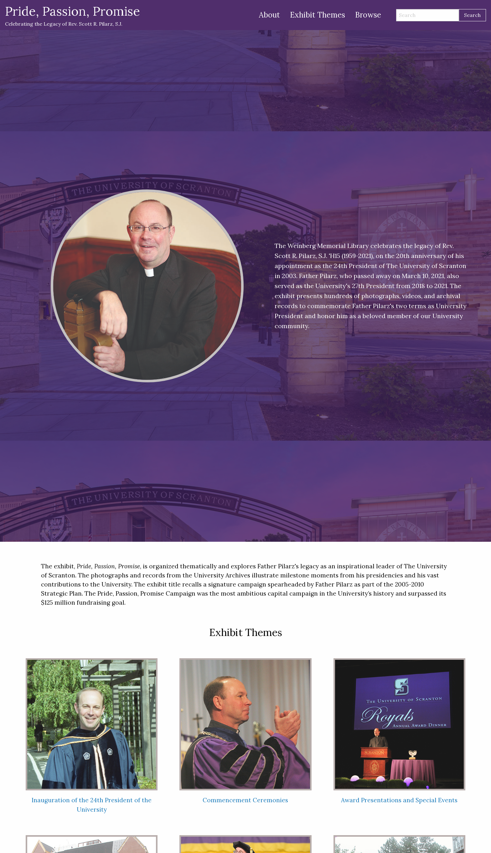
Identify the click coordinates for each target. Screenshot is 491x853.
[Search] (427, 15)
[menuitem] (269, 15)
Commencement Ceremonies (245, 800)
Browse (368, 15)
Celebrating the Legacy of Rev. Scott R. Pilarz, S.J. (72, 15)
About (269, 15)
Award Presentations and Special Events (399, 800)
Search (472, 15)
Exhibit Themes (317, 15)
